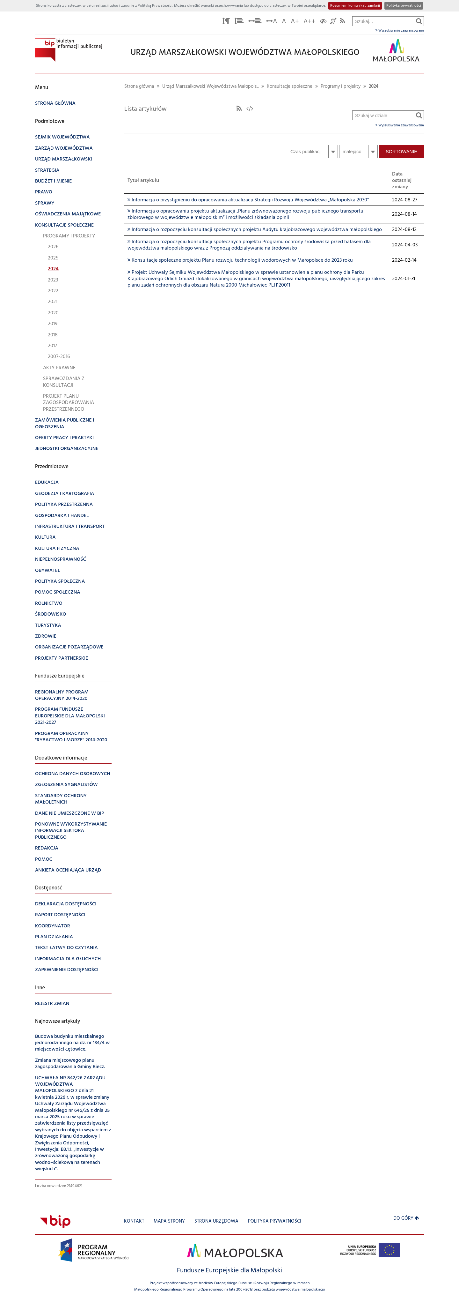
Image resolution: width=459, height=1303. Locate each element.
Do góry (406, 1218)
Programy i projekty (341, 86)
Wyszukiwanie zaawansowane (399, 31)
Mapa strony (169, 1221)
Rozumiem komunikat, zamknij (355, 6)
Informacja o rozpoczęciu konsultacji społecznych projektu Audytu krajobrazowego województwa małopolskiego (254, 230)
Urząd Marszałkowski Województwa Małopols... (210, 86)
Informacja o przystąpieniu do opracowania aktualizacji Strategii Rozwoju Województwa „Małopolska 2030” (248, 200)
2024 (373, 86)
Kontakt (134, 1221)
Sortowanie (401, 151)
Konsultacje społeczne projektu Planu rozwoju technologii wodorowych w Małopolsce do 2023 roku (240, 260)
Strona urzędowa (216, 1221)
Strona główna (139, 86)
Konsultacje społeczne (289, 86)
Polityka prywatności (403, 6)
